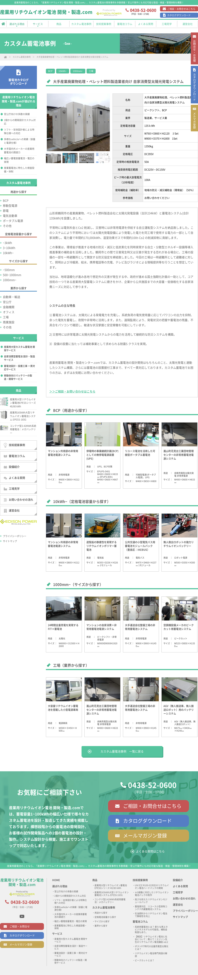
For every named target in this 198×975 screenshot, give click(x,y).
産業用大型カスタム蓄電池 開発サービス (19, 349)
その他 (7, 225)
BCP (50, 71)
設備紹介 (12, 466)
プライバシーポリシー (14, 536)
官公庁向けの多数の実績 (17, 114)
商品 (94, 880)
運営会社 (12, 511)
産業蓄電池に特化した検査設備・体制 (19, 170)
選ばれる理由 (59, 886)
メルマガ (194, 133)
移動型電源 (10, 205)
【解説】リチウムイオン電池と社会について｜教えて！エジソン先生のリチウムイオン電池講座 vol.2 (151, 939)
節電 (6, 210)
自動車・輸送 (11, 297)
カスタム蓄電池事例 (22, 57)
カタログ (194, 95)
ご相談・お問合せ (20, 926)
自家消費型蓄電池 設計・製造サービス (19, 358)
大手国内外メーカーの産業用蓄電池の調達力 (19, 151)
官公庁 (7, 302)
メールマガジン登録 (145, 835)
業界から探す (100, 926)
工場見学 (12, 488)
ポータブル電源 (13, 220)
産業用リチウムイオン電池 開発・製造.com (46, 12)
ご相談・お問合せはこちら (181, 9)
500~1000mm (12, 275)
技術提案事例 (14, 445)
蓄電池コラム (14, 456)
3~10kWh (9, 247)
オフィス (8, 312)
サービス (57, 933)
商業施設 (8, 322)
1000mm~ (78, 71)
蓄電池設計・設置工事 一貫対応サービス (19, 368)
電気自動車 (10, 215)
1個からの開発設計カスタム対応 (20, 122)
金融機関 (8, 307)
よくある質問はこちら (150, 851)
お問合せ (194, 53)
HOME (56, 880)
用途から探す (100, 913)
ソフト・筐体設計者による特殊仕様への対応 (19, 131)
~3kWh (7, 242)
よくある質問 (14, 477)
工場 (91, 71)
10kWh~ (62, 71)
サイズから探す (102, 921)
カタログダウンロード (179, 15)
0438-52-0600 (152, 785)
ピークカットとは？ (144, 960)
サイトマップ (10, 541)
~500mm (9, 269)
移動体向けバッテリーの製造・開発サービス (18, 377)
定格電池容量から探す (105, 917)
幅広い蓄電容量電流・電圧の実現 (19, 160)
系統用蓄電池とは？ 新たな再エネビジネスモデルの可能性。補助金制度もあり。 (151, 929)
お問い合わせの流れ (18, 499)
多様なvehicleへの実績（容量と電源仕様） (19, 141)
